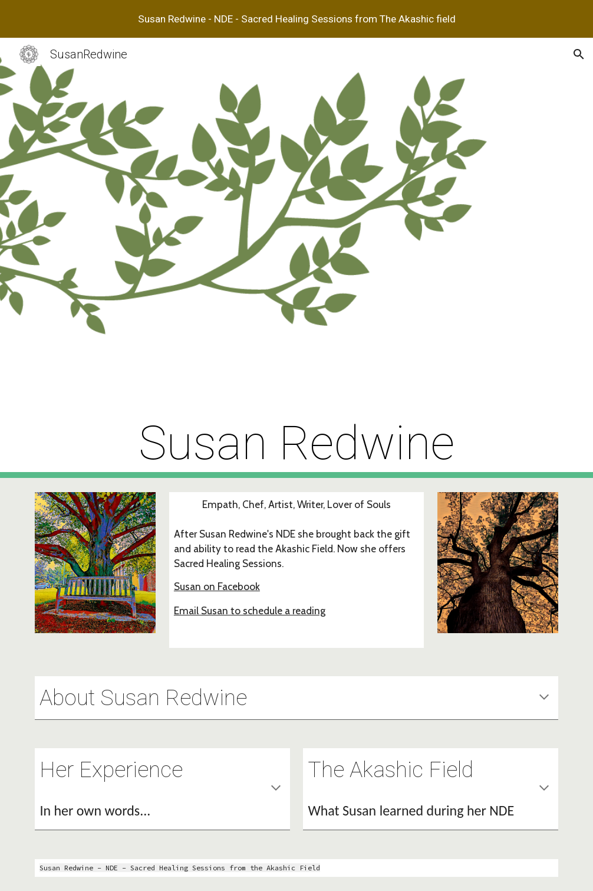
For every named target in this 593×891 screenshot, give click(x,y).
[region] (296, 19)
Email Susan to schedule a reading (249, 610)
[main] (296, 258)
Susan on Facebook (217, 586)
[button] (579, 54)
